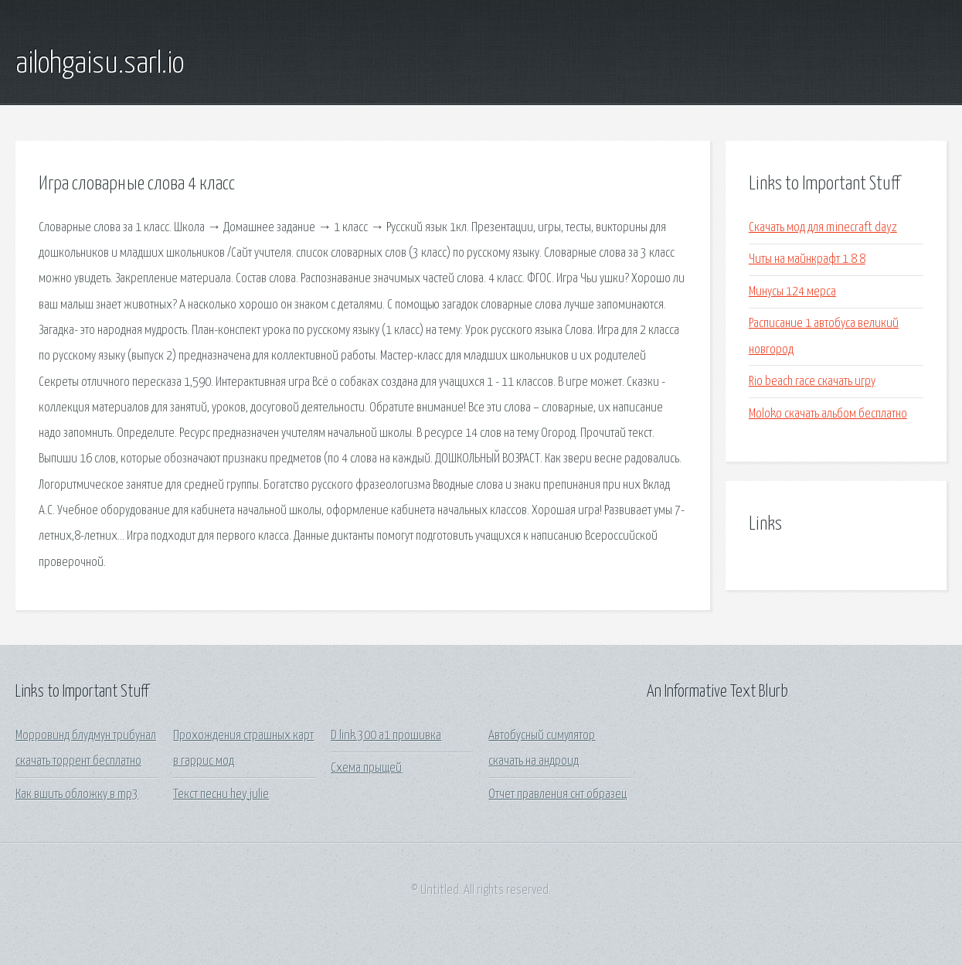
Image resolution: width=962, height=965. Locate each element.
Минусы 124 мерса (792, 291)
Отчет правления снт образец (557, 794)
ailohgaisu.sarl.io (99, 64)
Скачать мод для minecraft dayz (823, 227)
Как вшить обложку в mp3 (76, 794)
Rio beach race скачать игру (812, 381)
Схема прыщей (366, 768)
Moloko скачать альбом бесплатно (828, 414)
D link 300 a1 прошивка (386, 735)
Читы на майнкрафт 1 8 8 (807, 259)
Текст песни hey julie (221, 794)
